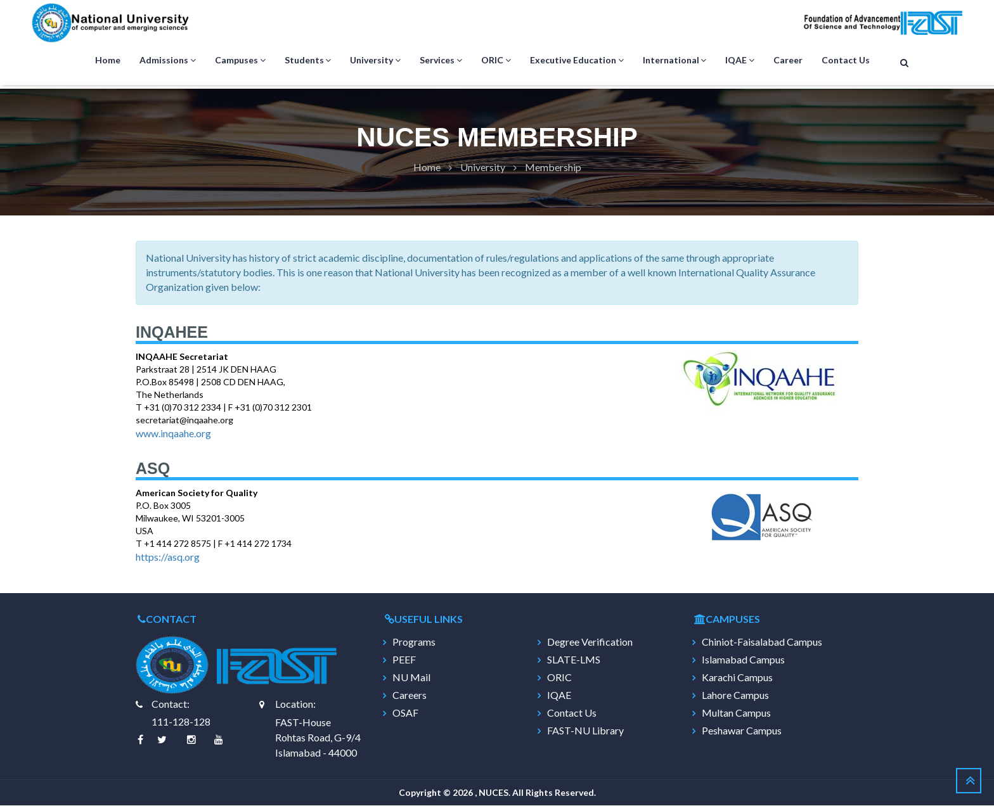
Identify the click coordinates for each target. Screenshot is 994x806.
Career (788, 60)
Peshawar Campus (742, 731)
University (375, 61)
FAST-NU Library (585, 731)
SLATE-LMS (573, 660)
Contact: (171, 704)
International (675, 61)
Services (441, 61)
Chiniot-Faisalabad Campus (762, 642)
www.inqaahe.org (173, 434)
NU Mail (411, 678)
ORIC (496, 61)
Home (107, 60)
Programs (414, 642)
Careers (409, 695)
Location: (295, 704)
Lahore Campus (735, 695)
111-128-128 (181, 722)
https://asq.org (168, 557)
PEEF (404, 660)
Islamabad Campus (743, 660)
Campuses (240, 61)
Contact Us (846, 60)
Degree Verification (590, 642)
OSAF (405, 713)
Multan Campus (736, 713)
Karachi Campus (737, 678)
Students (308, 61)
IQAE (739, 61)
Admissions (167, 61)
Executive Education (577, 61)
